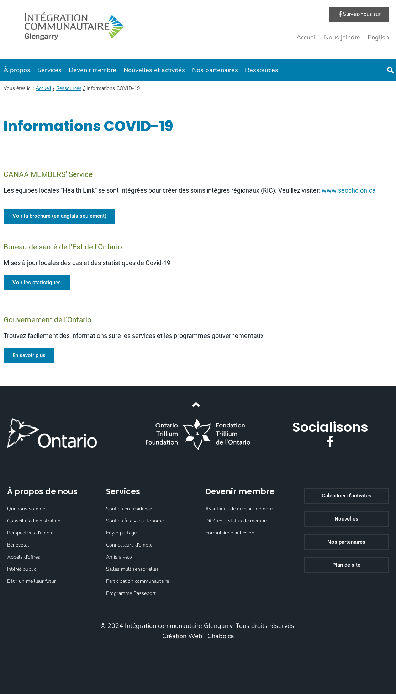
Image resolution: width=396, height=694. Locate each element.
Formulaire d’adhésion (229, 532)
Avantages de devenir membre (239, 508)
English (378, 37)
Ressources (261, 70)
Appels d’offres (23, 557)
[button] (390, 70)
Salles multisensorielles (132, 569)
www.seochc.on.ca (349, 190)
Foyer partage (121, 532)
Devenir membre (92, 70)
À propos (17, 70)
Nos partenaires (215, 70)
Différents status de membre (236, 520)
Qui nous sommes (27, 508)
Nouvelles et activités (154, 70)
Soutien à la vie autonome (135, 520)
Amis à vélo (119, 557)
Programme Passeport (131, 593)
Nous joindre (342, 37)
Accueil (306, 37)
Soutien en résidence (129, 508)
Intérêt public (21, 569)
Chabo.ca (220, 636)
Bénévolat (18, 545)
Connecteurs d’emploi (130, 545)
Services (49, 70)
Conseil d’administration (33, 520)
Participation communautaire (137, 581)
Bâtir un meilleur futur (31, 581)
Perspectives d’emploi (31, 532)
